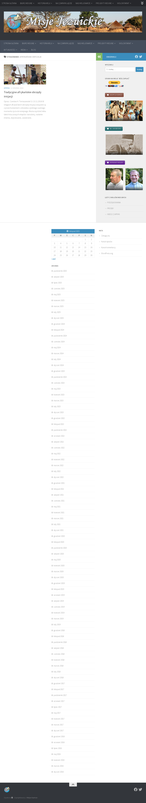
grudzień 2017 (59, 683)
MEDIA (23, 49)
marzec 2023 (58, 400)
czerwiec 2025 (59, 288)
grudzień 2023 (59, 371)
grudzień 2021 (59, 483)
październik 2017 (60, 695)
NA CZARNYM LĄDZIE (64, 3)
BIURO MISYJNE (26, 3)
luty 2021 (57, 524)
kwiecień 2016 (59, 760)
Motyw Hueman (32, 798)
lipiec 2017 (58, 707)
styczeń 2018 (59, 677)
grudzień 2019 (59, 583)
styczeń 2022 (59, 477)
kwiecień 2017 (59, 719)
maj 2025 (57, 294)
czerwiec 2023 (59, 383)
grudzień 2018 (59, 630)
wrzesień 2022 (59, 436)
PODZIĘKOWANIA (114, 202)
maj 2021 (57, 506)
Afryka (7, 88)
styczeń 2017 (59, 730)
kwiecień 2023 (59, 394)
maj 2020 (57, 559)
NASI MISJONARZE (83, 3)
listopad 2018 (59, 636)
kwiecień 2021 (59, 512)
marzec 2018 (58, 666)
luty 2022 (57, 471)
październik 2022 (60, 430)
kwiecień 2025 (59, 300)
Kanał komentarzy (108, 247)
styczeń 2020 (59, 577)
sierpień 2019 (59, 601)
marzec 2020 (58, 571)
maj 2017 (57, 713)
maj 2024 (57, 347)
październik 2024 (60, 335)
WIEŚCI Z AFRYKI (113, 214)
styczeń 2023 (59, 412)
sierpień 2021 (59, 495)
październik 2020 (60, 548)
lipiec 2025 (58, 282)
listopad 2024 (59, 330)
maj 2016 (57, 754)
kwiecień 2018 (59, 660)
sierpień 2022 (59, 442)
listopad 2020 (59, 542)
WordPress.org (107, 253)
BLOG (33, 49)
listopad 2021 (59, 489)
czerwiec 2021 (59, 501)
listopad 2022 (59, 424)
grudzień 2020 (59, 536)
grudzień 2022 (59, 418)
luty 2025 (57, 312)
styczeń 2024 (59, 365)
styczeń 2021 (59, 530)
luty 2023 (57, 406)
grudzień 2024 (59, 324)
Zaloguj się (105, 235)
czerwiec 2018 (59, 654)
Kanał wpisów (106, 241)
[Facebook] (136, 56)
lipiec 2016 (58, 748)
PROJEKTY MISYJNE (104, 3)
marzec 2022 (58, 465)
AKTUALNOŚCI (9, 49)
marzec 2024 (58, 353)
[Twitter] (140, 56)
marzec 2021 (58, 518)
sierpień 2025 (59, 277)
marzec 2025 (58, 306)
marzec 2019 (58, 618)
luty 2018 (57, 671)
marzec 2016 (58, 766)
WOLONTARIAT (123, 3)
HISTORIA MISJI (44, 3)
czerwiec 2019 (59, 607)
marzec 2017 (58, 724)
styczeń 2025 (59, 318)
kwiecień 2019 (59, 612)
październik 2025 (60, 271)
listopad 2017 (59, 689)
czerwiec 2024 (59, 341)
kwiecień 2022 (59, 459)
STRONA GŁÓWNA (9, 3)
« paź (53, 259)
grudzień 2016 (59, 736)
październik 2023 (60, 377)
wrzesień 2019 (59, 595)
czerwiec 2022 (59, 447)
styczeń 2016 (59, 772)
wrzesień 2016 (59, 742)
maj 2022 (57, 453)
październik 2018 (60, 642)
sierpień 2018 (59, 648)
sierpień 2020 (59, 554)
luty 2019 (57, 624)
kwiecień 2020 (59, 565)
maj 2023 (57, 389)
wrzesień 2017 (59, 701)
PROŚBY (110, 208)
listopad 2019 (59, 589)
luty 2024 (57, 359)
